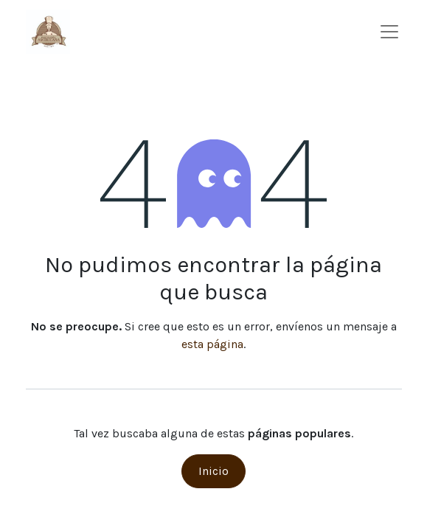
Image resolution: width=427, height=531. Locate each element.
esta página (212, 344)
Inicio (213, 471)
